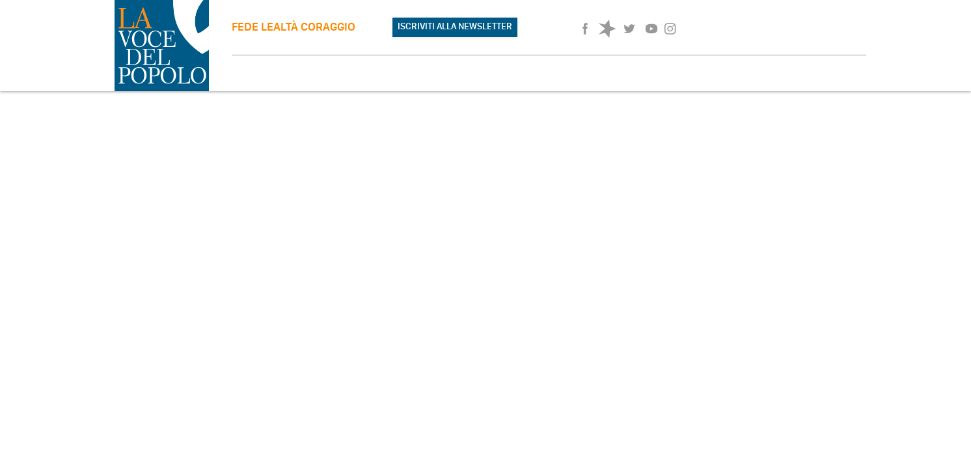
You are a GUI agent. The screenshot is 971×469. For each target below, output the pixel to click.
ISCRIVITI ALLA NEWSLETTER (455, 26)
